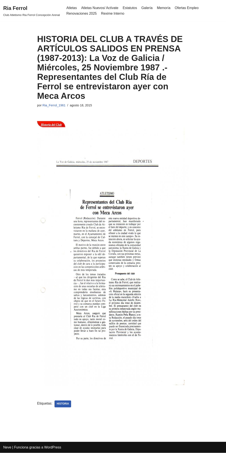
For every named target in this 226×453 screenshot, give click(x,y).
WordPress (52, 447)
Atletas (71, 8)
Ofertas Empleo (187, 8)
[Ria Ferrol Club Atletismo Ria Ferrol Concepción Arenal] (31, 10)
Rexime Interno (113, 13)
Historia (63, 403)
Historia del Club (51, 124)
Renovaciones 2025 (81, 13)
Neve (7, 447)
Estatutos (130, 8)
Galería (147, 8)
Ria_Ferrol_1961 (53, 105)
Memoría (164, 8)
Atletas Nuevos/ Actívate (99, 8)
